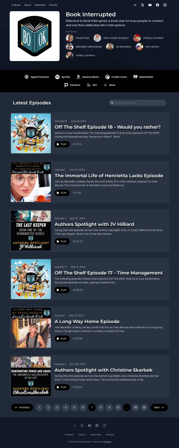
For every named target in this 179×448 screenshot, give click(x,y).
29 (144, 407)
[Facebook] (157, 5)
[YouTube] (150, 5)
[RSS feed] (135, 5)
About (27, 5)
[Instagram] (165, 5)
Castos (107, 441)
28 (135, 407)
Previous (22, 407)
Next (159, 407)
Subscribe (40, 5)
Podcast (16, 5)
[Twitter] (142, 5)
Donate (53, 5)
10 (118, 407)
